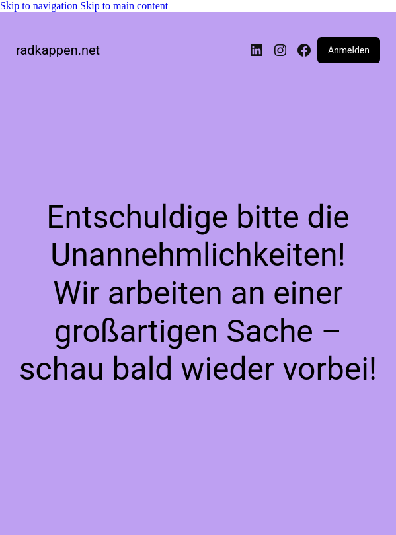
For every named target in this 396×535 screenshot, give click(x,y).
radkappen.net (58, 50)
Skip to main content (124, 5)
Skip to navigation (40, 5)
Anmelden (349, 50)
